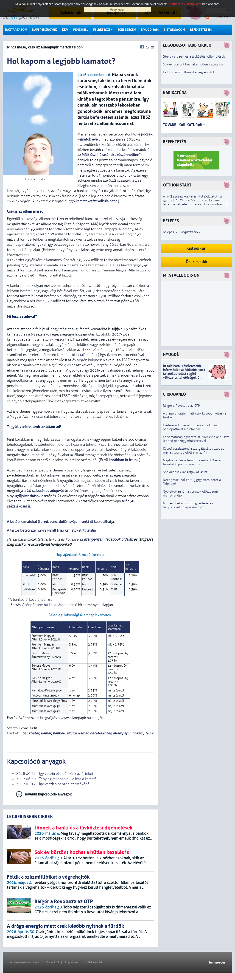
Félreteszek (102, 30)
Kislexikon (196, 248)
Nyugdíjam (150, 30)
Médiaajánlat (94, 962)
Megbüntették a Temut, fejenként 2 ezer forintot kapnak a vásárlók (192, 462)
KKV (65, 30)
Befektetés (174, 141)
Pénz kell (80, 30)
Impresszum (72, 962)
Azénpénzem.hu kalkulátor (43, 605)
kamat (46, 733)
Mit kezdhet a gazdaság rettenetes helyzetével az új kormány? (188, 505)
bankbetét (30, 733)
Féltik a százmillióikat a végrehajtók (189, 72)
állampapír (122, 733)
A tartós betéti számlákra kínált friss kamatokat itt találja (51, 530)
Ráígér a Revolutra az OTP (181, 406)
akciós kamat (77, 733)
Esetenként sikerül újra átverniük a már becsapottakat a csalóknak (191, 427)
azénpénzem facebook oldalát (108, 539)
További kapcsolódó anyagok (48, 794)
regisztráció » (190, 232)
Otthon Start (177, 185)
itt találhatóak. (87, 355)
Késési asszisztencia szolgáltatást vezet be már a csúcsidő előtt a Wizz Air (193, 450)
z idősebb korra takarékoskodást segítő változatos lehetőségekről (184, 374)
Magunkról (52, 962)
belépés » (170, 232)
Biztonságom (174, 30)
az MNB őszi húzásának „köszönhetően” (108, 155)
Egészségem (127, 30)
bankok (59, 733)
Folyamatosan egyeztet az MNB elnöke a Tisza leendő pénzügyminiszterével (196, 439)
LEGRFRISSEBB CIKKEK (30, 816)
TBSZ (149, 733)
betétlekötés (100, 733)
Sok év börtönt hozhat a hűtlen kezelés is (193, 64)
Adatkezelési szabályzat (24, 962)
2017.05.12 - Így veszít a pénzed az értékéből (53, 784)
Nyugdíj (171, 354)
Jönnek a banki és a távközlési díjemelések (194, 57)
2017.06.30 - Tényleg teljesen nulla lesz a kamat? (56, 779)
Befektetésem (201, 30)
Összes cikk (196, 261)
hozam (137, 733)
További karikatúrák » (184, 125)
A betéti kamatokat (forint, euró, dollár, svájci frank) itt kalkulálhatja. (61, 522)
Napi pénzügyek (44, 30)
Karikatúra (175, 92)
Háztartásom (16, 30)
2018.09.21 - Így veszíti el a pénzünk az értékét (54, 774)
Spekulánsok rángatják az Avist (185, 472)
